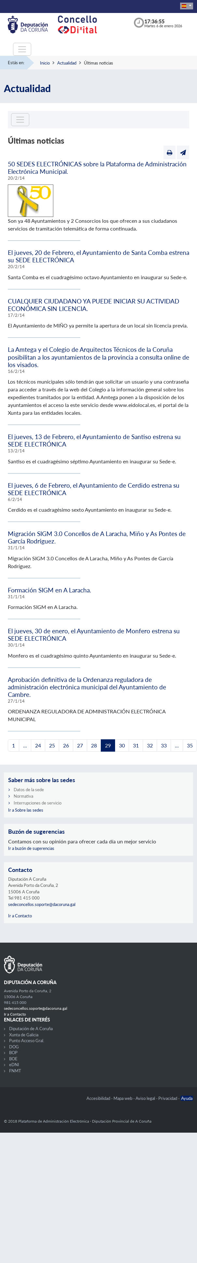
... (25, 745)
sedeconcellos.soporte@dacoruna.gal (41, 904)
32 (150, 745)
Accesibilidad (98, 1098)
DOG (14, 1046)
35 (190, 745)
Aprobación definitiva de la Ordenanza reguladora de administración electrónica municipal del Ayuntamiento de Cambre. (87, 687)
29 (108, 745)
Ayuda (186, 1098)
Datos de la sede (29, 789)
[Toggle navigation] (22, 49)
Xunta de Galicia (23, 1034)
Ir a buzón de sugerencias (31, 848)
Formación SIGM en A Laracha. (49, 590)
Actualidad (66, 63)
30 (122, 745)
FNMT (15, 1070)
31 (136, 745)
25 (52, 745)
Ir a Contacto (20, 915)
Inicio (45, 63)
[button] (186, 6)
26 (66, 745)
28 (94, 745)
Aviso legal (146, 1098)
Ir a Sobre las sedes (25, 810)
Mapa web (123, 1098)
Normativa (23, 796)
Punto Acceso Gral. (26, 1040)
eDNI (14, 1064)
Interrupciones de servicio (37, 802)
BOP (13, 1052)
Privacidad (168, 1098)
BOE (13, 1058)
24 (38, 745)
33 (164, 745)
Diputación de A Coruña (31, 1028)
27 (80, 745)
